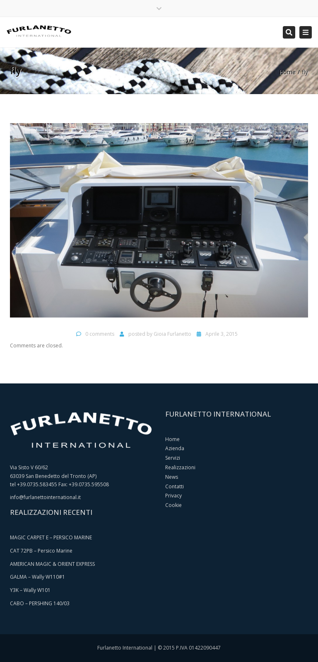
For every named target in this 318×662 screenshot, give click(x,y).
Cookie (173, 505)
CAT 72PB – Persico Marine (41, 550)
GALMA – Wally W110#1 (37, 576)
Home (287, 72)
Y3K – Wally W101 (30, 590)
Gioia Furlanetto (172, 333)
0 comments (99, 333)
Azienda (174, 448)
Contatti (174, 486)
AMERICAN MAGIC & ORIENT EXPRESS (52, 563)
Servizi (172, 457)
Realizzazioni (180, 467)
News (171, 476)
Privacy (173, 495)
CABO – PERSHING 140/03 (40, 603)
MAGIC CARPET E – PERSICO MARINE (51, 537)
